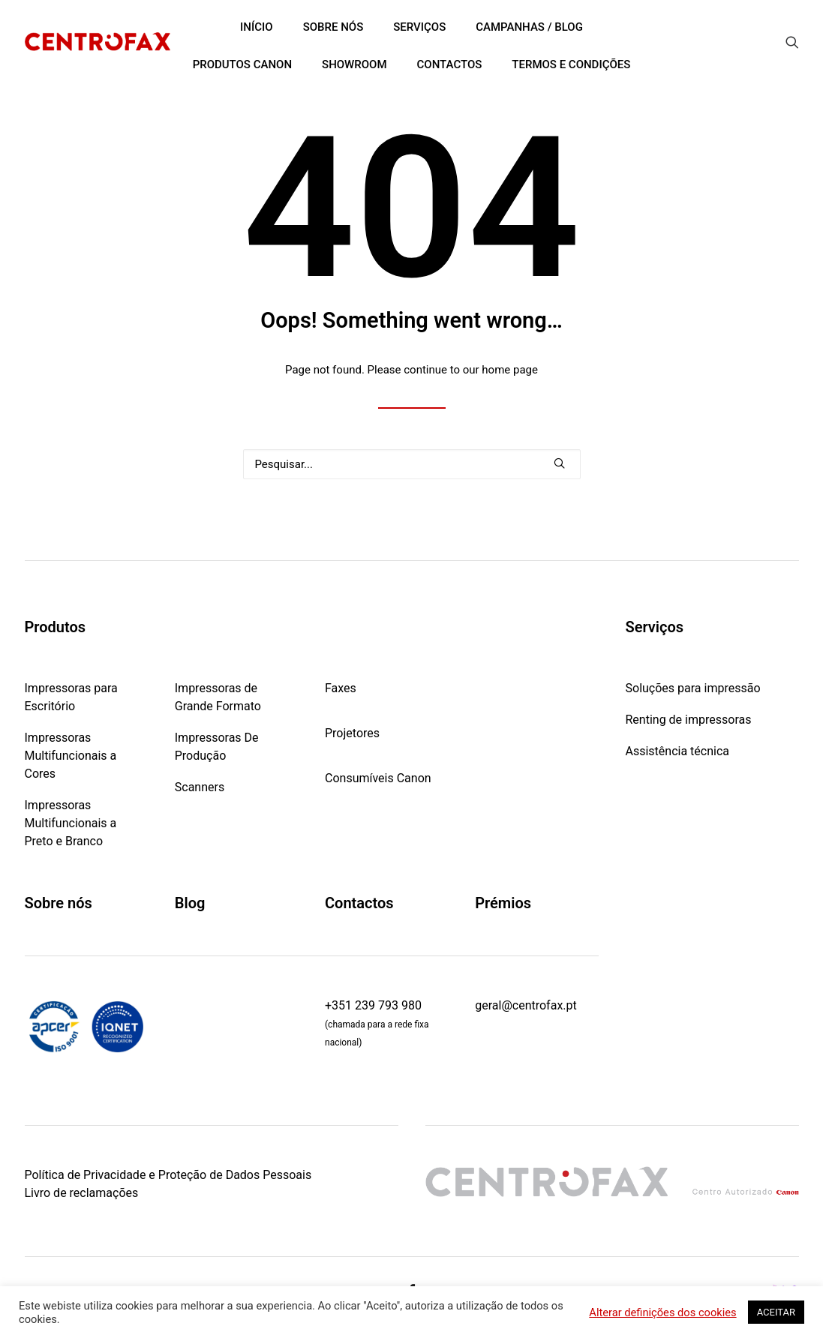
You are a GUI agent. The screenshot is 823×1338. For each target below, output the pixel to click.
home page (510, 369)
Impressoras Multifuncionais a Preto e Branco (71, 823)
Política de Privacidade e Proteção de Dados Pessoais (168, 1174)
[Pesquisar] (412, 464)
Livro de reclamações (82, 1192)
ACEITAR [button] (776, 1312)
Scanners (199, 787)
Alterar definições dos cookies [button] (662, 1312)
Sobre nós (58, 903)
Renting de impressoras (689, 719)
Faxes (340, 688)
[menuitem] (792, 41)
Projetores (352, 733)
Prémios (503, 903)
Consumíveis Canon (378, 778)
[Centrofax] (98, 41)
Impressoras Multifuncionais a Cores (71, 755)
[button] (792, 41)
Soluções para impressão (693, 688)
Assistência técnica (678, 751)
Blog (190, 903)
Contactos (359, 903)
